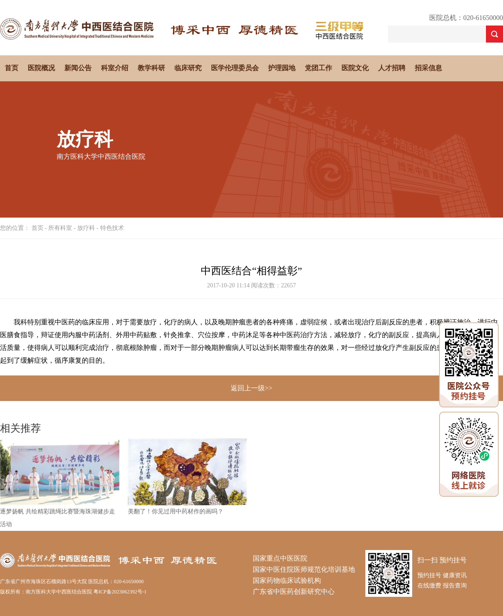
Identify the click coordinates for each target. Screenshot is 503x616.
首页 (11, 68)
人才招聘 (391, 68)
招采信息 (428, 68)
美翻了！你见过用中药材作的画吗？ (175, 511)
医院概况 (41, 68)
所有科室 (60, 228)
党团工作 (318, 68)
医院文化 (355, 68)
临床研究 (188, 68)
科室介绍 (114, 68)
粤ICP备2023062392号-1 (120, 592)
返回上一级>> (251, 388)
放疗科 (86, 228)
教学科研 (151, 68)
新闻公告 (78, 68)
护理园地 (281, 68)
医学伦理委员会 (235, 68)
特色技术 (112, 228)
